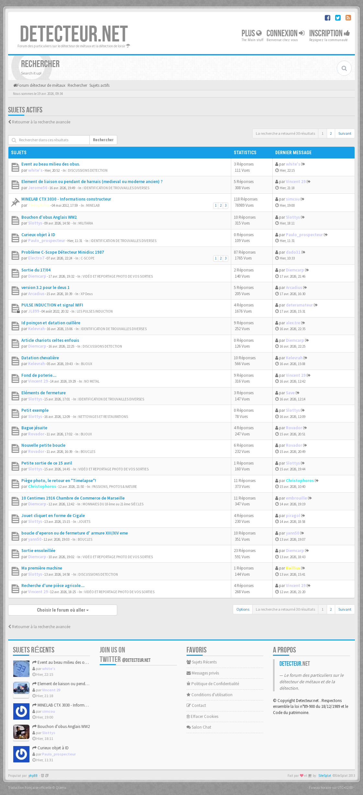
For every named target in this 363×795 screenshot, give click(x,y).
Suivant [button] (344, 133)
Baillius (293, 568)
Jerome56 (37, 187)
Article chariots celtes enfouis (50, 340)
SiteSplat (325, 776)
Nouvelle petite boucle (43, 445)
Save (290, 393)
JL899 (33, 311)
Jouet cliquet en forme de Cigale (53, 515)
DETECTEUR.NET (74, 34)
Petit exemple (35, 410)
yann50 (34, 539)
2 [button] (331, 133)
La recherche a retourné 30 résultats (285, 133)
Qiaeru (61, 787)
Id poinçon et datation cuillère (50, 323)
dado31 (293, 252)
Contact (196, 705)
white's (35, 170)
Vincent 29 (296, 181)
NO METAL (91, 381)
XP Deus (87, 294)
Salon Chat (199, 727)
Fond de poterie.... (38, 375)
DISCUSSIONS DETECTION (88, 170)
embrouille (296, 498)
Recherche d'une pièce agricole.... (53, 585)
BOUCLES (88, 451)
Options (242, 609)
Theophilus (39, 205)
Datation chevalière (40, 358)
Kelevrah (36, 328)
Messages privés (203, 673)
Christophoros (42, 486)
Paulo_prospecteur (46, 240)
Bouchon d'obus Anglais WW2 (49, 217)
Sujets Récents (202, 662)
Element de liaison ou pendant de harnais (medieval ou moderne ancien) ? (92, 181)
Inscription (329, 33)
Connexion (285, 33)
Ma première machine (41, 568)
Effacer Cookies (202, 716)
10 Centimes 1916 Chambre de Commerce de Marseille (73, 498)
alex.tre (293, 323)
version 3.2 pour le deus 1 (45, 287)
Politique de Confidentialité (213, 683)
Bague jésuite (34, 428)
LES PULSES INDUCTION (95, 311)
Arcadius (36, 293)
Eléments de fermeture (43, 393)
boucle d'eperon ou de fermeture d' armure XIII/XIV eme (74, 533)
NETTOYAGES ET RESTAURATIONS (103, 416)
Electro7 (36, 258)
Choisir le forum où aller (63, 610)
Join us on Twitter (125, 654)
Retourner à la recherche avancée (41, 122)
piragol (293, 515)
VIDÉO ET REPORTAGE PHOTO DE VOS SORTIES (118, 276)
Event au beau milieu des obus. (50, 164)
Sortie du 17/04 (36, 270)
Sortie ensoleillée (38, 550)
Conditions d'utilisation (210, 694)
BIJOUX (86, 364)
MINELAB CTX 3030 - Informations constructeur (66, 199)
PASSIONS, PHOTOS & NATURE (114, 486)
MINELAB (92, 205)
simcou (293, 199)
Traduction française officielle (29, 787)
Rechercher (103, 140)
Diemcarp (37, 276)
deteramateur (299, 305)
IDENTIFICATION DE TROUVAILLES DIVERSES (116, 188)
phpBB (33, 776)
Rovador (36, 434)
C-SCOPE (88, 258)
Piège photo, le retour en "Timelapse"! (58, 480)
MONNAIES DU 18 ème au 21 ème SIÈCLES (113, 504)
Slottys (35, 223)
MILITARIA (85, 223)
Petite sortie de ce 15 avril (46, 463)
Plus (252, 33)
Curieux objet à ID (38, 234)
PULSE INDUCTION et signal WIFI (52, 305)
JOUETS (84, 521)
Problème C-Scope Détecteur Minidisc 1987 (62, 252)
